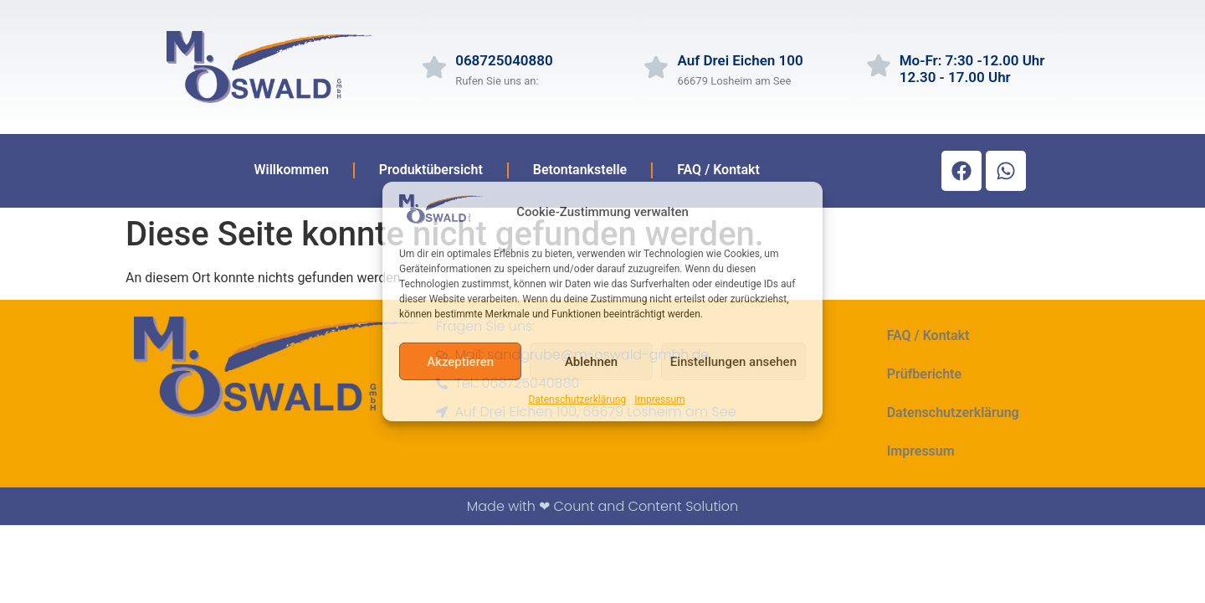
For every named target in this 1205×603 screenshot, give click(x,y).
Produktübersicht (431, 170)
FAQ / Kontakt (718, 170)
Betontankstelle (580, 170)
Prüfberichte (924, 374)
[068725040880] (434, 67)
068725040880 (504, 60)
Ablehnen (591, 361)
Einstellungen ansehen (733, 361)
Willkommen (291, 170)
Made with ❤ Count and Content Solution (602, 506)
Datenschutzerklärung (577, 399)
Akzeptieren (460, 361)
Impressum (659, 399)
